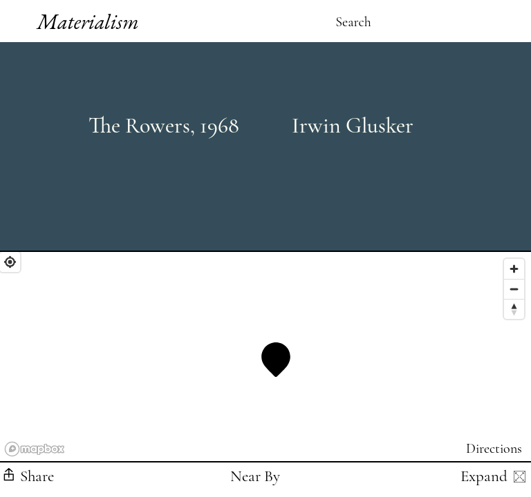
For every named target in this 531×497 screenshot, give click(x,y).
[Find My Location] (10, 262)
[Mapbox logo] (34, 449)
